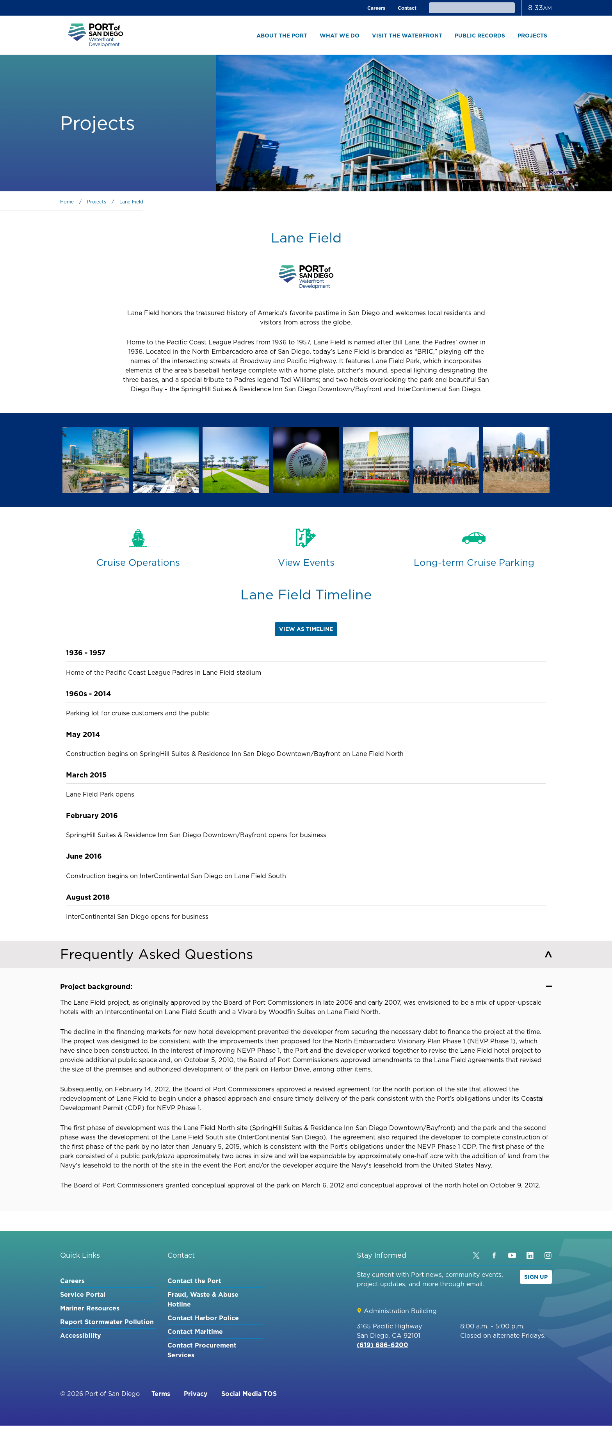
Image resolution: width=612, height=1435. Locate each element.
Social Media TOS (249, 1393)
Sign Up (536, 1277)
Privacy (196, 1393)
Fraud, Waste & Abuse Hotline (202, 1299)
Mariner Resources (89, 1308)
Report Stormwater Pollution (107, 1321)
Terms (160, 1393)
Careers (376, 8)
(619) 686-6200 (382, 1345)
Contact (407, 8)
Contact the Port (194, 1280)
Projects (532, 35)
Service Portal (82, 1294)
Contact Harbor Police (203, 1318)
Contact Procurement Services (202, 1350)
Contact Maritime (195, 1331)
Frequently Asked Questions (306, 954)
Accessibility (80, 1335)
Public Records (480, 35)
